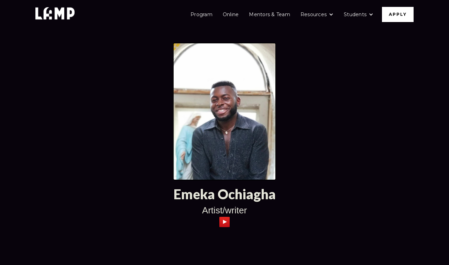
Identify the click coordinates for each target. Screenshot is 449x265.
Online (231, 14)
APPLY (398, 14)
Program (201, 14)
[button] (317, 14)
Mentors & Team (269, 14)
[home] (55, 14)
